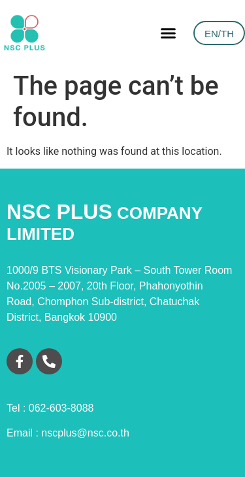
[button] (168, 32)
